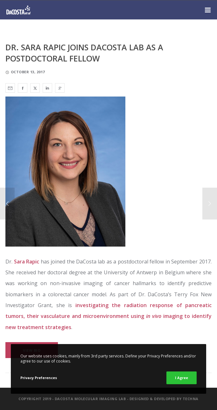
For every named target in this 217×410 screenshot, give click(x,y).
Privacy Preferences (38, 377)
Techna (191, 398)
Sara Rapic (25, 261)
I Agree (181, 377)
